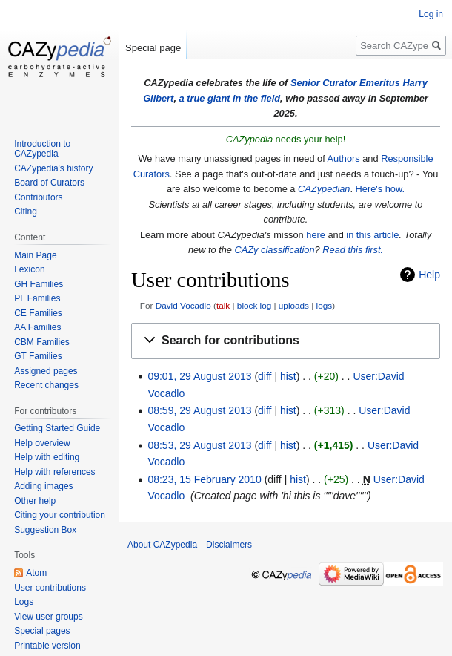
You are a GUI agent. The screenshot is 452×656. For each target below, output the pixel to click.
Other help (35, 501)
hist (288, 376)
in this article (372, 234)
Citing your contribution (59, 515)
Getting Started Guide (57, 428)
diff (264, 376)
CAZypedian (324, 188)
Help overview (42, 443)
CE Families (38, 313)
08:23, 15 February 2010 (204, 479)
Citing (25, 211)
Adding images (43, 486)
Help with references (54, 472)
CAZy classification (275, 249)
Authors (344, 158)
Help (429, 275)
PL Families (37, 298)
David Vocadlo (183, 305)
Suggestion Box (45, 530)
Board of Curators (49, 182)
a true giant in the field (230, 98)
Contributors (38, 197)
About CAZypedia (162, 544)
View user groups (48, 616)
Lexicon (29, 269)
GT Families (38, 356)
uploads (294, 305)
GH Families (38, 284)
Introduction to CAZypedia (42, 149)
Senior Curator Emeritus (345, 82)
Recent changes (46, 385)
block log (254, 305)
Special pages (42, 631)
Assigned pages (45, 371)
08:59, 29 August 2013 (199, 410)
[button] (286, 341)
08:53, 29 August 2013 (199, 445)
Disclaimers (229, 544)
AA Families (37, 327)
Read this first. (352, 249)
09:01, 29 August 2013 (199, 376)
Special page (153, 47)
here (315, 234)
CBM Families (42, 342)
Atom (36, 573)
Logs (23, 602)
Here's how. (380, 188)
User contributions (50, 588)
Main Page (35, 255)
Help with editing (46, 457)
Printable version (47, 645)
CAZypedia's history (53, 168)
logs (324, 305)
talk (223, 305)
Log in (431, 14)
